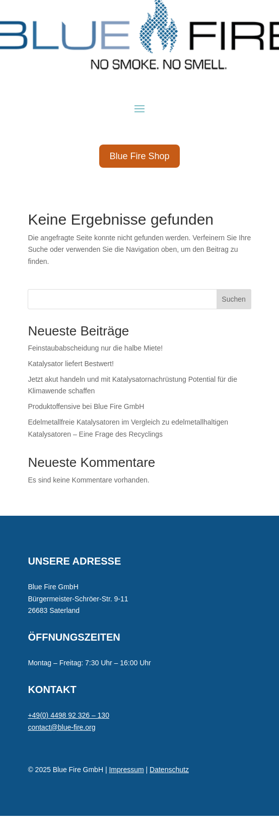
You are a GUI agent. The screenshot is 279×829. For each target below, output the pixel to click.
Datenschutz (169, 770)
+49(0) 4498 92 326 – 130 (68, 715)
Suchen (233, 299)
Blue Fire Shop (139, 156)
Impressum (126, 770)
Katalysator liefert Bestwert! (70, 364)
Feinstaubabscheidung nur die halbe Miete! (95, 348)
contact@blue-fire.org (61, 727)
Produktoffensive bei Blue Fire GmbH (86, 406)
